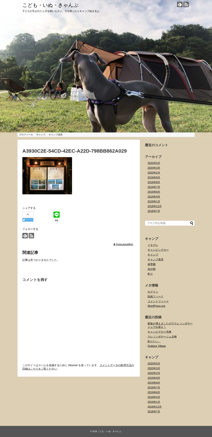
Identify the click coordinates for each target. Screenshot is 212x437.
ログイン (153, 291)
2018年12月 (155, 206)
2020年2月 (154, 172)
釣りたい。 (154, 341)
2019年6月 (154, 192)
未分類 (152, 269)
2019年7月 (154, 187)
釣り (150, 273)
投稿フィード (155, 296)
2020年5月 (154, 163)
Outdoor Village (157, 346)
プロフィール (26, 134)
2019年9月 (154, 177)
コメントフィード (158, 301)
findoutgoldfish (124, 244)
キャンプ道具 (56, 134)
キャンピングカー (158, 249)
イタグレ (153, 245)
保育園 (152, 264)
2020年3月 (154, 168)
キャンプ (40, 134)
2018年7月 (154, 211)
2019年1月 (154, 201)
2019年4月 (154, 196)
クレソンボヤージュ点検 (162, 336)
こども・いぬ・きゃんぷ (50, 5)
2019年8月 (154, 182)
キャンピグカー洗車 (159, 331)
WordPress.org (156, 306)
